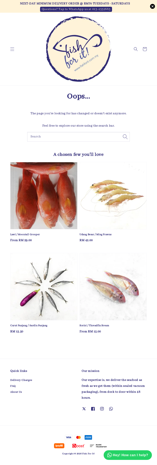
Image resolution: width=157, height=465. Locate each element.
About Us (16, 392)
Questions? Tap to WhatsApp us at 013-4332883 (76, 9)
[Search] (125, 136)
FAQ (13, 386)
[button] (12, 49)
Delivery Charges (21, 380)
